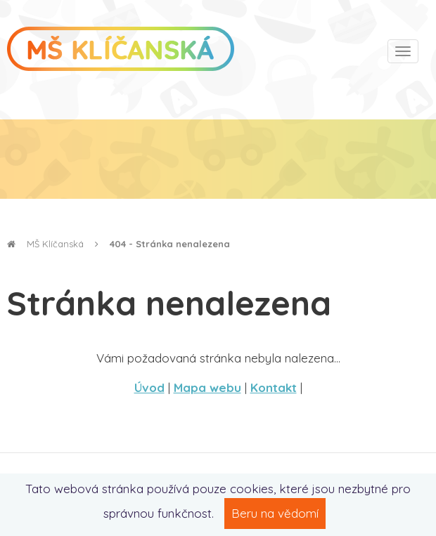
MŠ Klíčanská (45, 243)
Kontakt (273, 387)
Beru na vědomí (275, 513)
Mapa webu (207, 387)
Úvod (149, 387)
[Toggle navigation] (402, 51)
